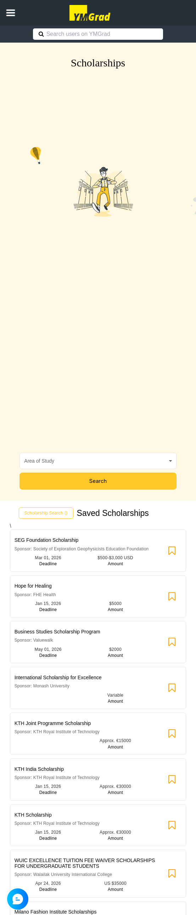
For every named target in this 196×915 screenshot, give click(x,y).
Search (98, 481)
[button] (10, 12)
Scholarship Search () (46, 513)
